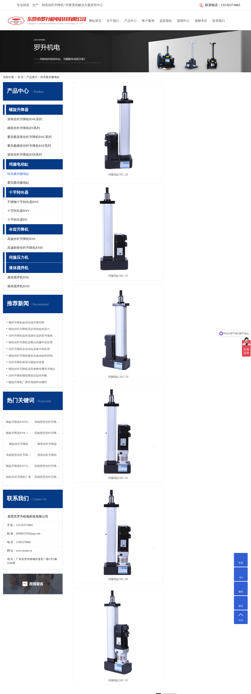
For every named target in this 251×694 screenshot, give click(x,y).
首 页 (20, 77)
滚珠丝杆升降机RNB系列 (24, 154)
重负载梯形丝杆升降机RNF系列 (29, 145)
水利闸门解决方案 (24, 642)
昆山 (123, 688)
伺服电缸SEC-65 (100, 204)
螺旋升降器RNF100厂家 (19, 466)
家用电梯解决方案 (24, 648)
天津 (111, 688)
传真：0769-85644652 (139, 654)
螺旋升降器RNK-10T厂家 (19, 432)
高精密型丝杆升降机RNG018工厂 (47, 432)
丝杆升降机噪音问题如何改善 (26, 362)
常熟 (129, 688)
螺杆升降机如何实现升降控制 (26, 322)
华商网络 (173, 683)
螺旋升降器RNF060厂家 (19, 421)
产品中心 (130, 20)
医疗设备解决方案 (24, 629)
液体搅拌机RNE (18, 277)
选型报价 (165, 20)
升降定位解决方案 (24, 623)
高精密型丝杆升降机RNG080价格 (47, 421)
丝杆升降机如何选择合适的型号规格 (31, 335)
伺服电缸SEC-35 (160, 139)
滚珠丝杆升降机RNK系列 (24, 119)
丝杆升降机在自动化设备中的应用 (29, 349)
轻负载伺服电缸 (50, 77)
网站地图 (184, 683)
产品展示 (31, 77)
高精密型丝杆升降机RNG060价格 (19, 454)
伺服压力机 (18, 257)
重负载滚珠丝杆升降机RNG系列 (29, 137)
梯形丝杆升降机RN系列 (23, 128)
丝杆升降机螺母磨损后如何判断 (28, 375)
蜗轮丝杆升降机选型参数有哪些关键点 (32, 368)
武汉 (148, 688)
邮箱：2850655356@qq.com (142, 661)
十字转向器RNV (18, 210)
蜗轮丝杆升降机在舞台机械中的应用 (31, 342)
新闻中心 (183, 20)
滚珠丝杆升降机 (47, 454)
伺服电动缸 (18, 164)
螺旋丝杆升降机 (18, 443)
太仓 (136, 688)
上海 (154, 688)
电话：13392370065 (138, 648)
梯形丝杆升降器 (47, 443)
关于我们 (112, 20)
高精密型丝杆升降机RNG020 (47, 466)
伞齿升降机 (18, 229)
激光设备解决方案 (24, 635)
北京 (160, 688)
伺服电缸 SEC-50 (220, 139)
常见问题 (94, 635)
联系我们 (218, 20)
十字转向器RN (17, 219)
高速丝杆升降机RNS (21, 239)
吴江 (117, 688)
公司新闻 (94, 623)
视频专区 (201, 20)
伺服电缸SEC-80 (160, 204)
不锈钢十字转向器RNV (23, 202)
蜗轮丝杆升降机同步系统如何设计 (29, 329)
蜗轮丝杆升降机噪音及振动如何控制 (31, 355)
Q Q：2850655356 (137, 667)
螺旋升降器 (18, 109)
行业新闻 (94, 629)
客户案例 (148, 20)
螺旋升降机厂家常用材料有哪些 (28, 382)
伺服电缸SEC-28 (100, 139)
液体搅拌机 (18, 268)
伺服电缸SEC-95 (220, 204)
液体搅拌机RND (18, 286)
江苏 (105, 688)
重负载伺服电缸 (18, 182)
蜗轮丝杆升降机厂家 (18, 477)
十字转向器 (18, 192)
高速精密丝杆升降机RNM (25, 247)
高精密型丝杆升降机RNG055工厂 (47, 477)
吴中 (142, 688)
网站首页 (95, 20)
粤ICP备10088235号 (141, 683)
